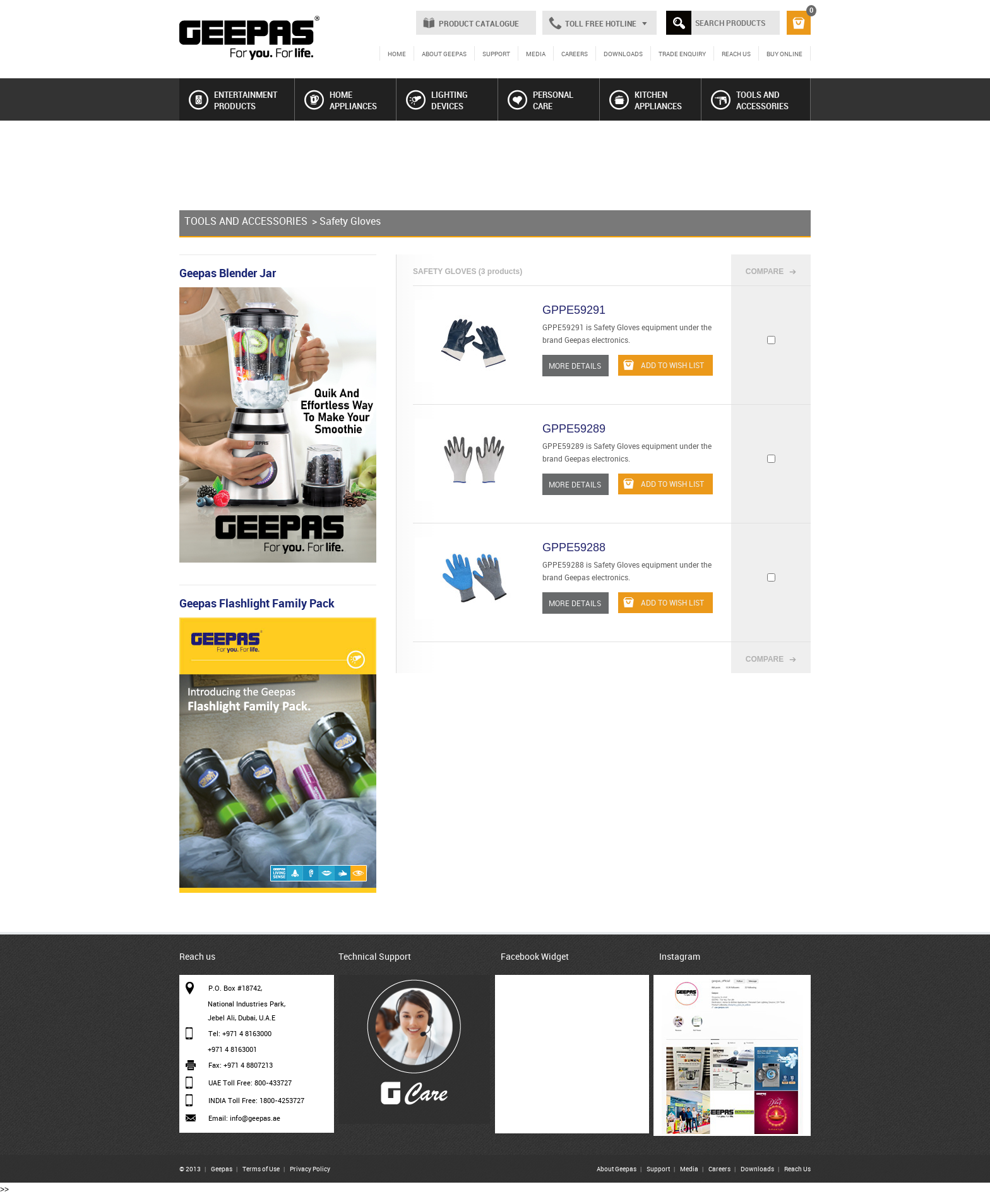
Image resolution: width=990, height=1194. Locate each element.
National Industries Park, (246, 1003)
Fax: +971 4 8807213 (240, 1065)
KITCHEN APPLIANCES (645, 100)
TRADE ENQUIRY (682, 53)
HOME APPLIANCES (340, 100)
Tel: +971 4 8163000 (239, 1033)
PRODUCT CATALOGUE (479, 23)
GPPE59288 (573, 547)
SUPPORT (496, 53)
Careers (719, 1168)
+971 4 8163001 (232, 1049)
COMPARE (765, 271)
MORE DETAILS (575, 366)
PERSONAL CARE (540, 100)
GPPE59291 (573, 310)
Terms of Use (261, 1168)
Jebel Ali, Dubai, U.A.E (241, 1017)
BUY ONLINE (784, 53)
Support (658, 1168)
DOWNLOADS (623, 53)
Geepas (221, 1168)
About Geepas (616, 1168)
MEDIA (536, 53)
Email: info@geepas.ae (244, 1118)
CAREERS (574, 53)
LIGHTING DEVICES (437, 100)
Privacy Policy (310, 1168)
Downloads (757, 1168)
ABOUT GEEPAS (444, 53)
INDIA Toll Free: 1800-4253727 (256, 1100)
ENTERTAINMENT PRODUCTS (233, 100)
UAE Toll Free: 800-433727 (250, 1082)
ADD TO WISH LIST (663, 365)
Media (689, 1168)
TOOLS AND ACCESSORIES (750, 100)
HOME (397, 53)
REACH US (736, 53)
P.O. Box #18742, (235, 988)
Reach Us (797, 1168)
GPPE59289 (573, 428)
